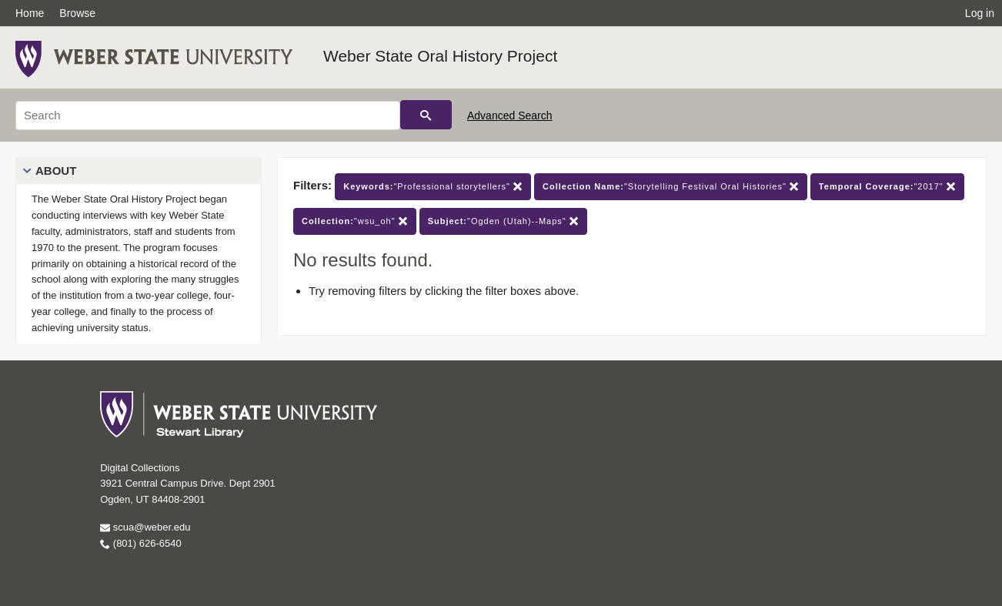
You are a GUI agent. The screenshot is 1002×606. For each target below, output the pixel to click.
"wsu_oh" (355, 221)
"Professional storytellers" (433, 187)
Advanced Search (510, 115)
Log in (979, 13)
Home (29, 13)
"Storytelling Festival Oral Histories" (671, 187)
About (55, 170)
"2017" (887, 187)
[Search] (207, 115)
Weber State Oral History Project (440, 56)
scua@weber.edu (145, 527)
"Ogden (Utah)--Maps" (503, 221)
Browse (77, 13)
